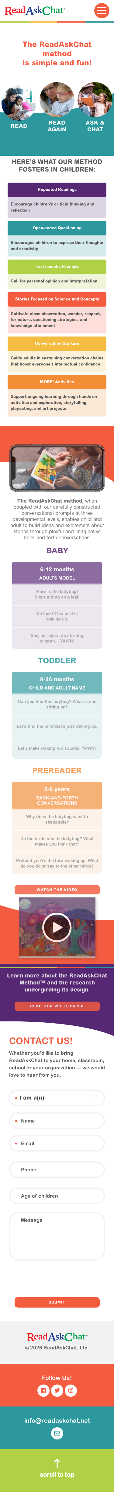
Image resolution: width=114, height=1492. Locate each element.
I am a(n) (16, 1098)
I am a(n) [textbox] (31, 1098)
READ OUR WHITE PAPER (57, 1006)
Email (16, 1143)
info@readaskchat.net (57, 1428)
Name (16, 1121)
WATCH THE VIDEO (57, 890)
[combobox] (57, 1097)
